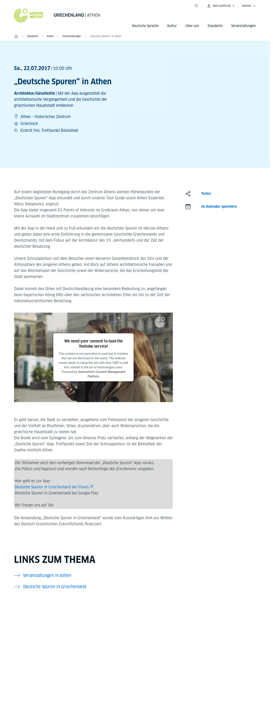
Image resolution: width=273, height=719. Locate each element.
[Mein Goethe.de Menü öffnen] (221, 6)
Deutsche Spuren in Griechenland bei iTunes (52, 486)
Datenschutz (144, 707)
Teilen (206, 194)
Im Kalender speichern (219, 207)
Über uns (192, 26)
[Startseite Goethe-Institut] (28, 15)
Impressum (118, 707)
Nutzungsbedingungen (179, 707)
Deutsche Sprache (145, 26)
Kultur (172, 26)
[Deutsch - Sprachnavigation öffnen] (249, 6)
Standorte (215, 26)
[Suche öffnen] (196, 6)
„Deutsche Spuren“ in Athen (105, 36)
